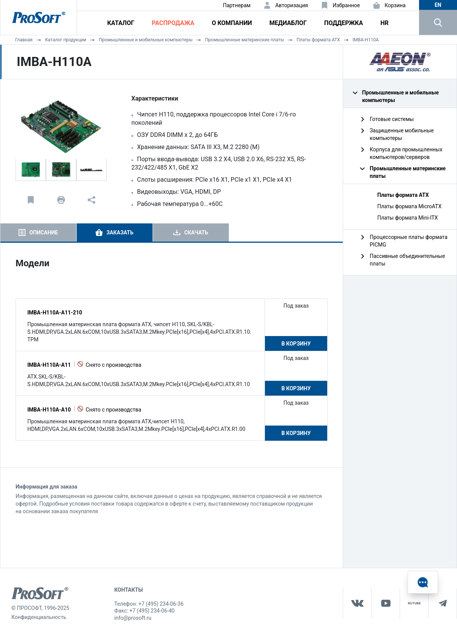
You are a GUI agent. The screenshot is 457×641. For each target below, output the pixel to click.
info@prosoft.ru (132, 618)
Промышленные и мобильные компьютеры (145, 39)
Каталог (120, 23)
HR (384, 23)
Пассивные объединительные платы (407, 260)
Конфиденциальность (38, 617)
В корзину (295, 344)
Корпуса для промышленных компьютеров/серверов (406, 153)
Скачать (196, 232)
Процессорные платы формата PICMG (409, 241)
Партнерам (237, 5)
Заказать (119, 232)
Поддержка (343, 23)
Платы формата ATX (318, 39)
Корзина (395, 5)
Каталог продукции (66, 39)
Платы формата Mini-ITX (407, 218)
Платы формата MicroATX (409, 206)
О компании (232, 23)
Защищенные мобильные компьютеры (402, 134)
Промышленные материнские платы (244, 39)
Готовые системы (392, 119)
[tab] (38, 232)
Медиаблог (288, 23)
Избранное (346, 5)
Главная (24, 39)
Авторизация (291, 5)
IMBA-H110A (366, 39)
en (438, 5)
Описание (43, 232)
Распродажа (173, 23)
